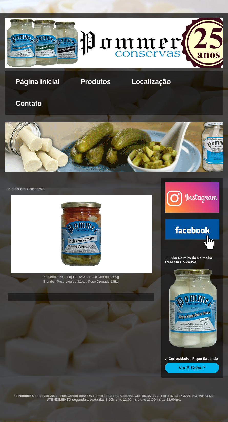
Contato (29, 103)
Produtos (95, 82)
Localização (151, 82)
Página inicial (38, 82)
